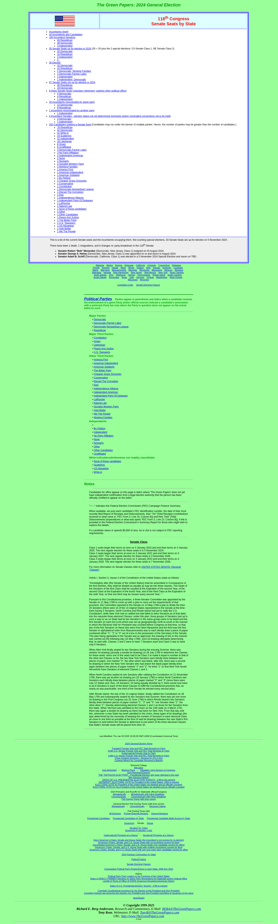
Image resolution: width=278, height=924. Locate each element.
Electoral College (158, 806)
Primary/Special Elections (136, 813)
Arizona (118, 265)
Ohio (111, 275)
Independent (100, 432)
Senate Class (138, 541)
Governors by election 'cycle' (138, 830)
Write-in (98, 472)
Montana (179, 270)
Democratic (100, 319)
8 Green (61, 144)
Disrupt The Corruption (106, 381)
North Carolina (177, 272)
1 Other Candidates (67, 214)
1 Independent (64, 76)
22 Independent (65, 138)
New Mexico (150, 272)
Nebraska (96, 272)
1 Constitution (64, 186)
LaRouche (99, 399)
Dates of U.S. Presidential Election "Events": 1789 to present (138, 886)
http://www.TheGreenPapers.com (142, 916)
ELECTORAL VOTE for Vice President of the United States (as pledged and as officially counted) (139, 787)
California (140, 265)
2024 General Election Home (139, 743)
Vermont (140, 277)
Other (97, 446)
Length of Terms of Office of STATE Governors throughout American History (138, 881)
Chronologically (118, 796)
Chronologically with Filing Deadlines (148, 796)
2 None (61, 158)
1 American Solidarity (68, 175)
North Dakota (100, 275)
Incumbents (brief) (58, 31)
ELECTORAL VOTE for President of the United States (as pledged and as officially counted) (138, 784)
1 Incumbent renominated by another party (71, 110)
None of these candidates (107, 461)
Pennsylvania (143, 275)
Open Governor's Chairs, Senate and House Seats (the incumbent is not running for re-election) (138, 840)
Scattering (99, 465)
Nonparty (99, 443)
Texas (124, 277)
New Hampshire (120, 272)
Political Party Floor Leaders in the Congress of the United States (138, 876)
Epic (96, 385)
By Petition (99, 428)
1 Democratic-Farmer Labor (72, 74)
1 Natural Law (64, 206)
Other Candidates (103, 450)
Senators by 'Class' (139, 828)
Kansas (156, 267)
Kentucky (166, 267)
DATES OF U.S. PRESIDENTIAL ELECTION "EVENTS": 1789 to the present (138, 780)
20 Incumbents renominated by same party (72, 102)
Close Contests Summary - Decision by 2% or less (139, 758)
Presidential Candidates (98, 818)
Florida (96, 267)
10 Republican (64, 54)
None (97, 439)
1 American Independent (70, 172)
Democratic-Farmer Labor (107, 323)
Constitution (100, 337)
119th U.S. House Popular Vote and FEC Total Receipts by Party (138, 755)
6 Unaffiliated (64, 147)
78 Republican (64, 127)
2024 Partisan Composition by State (139, 854)
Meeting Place (128, 770)
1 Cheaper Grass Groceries (72, 180)
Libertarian (99, 345)
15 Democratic (64, 65)
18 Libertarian (64, 141)
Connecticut (164, 265)
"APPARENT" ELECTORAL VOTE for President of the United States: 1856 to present (138, 782)
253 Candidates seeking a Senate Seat (70, 124)
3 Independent (64, 45)
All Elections (115, 813)
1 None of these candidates (71, 209)
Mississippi (157, 270)
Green (97, 341)
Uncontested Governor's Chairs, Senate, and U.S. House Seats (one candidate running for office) (139, 845)
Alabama (100, 265)
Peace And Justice (104, 348)
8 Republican (64, 107)
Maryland (105, 270)
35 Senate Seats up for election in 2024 (70, 48)
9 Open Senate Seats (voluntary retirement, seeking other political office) (87, 90)
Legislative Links (125, 285)
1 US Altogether (65, 225)
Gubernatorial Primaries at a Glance (121, 835)
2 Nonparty (63, 161)
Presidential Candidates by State (128, 818)
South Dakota (99, 277)
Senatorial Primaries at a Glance (158, 835)
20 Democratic (64, 51)
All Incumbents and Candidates (65, 34)
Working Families (103, 417)
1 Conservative (65, 183)
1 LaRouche (63, 203)
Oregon (131, 275)
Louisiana (178, 267)
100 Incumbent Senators (62, 37)
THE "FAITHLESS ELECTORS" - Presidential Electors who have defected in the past (139, 775)
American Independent (106, 363)
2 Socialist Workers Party (70, 164)
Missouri (168, 270)
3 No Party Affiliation (68, 152)
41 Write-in (63, 133)
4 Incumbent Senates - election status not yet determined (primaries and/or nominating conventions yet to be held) (110, 116)
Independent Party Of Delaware (111, 395)
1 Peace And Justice (68, 217)
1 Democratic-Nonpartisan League (75, 189)
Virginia (150, 277)
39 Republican (64, 85)
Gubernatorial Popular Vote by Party (139, 753)
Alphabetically (119, 794)
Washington (161, 277)
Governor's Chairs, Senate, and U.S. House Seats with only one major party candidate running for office (139, 849)
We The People (102, 413)
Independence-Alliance (106, 388)
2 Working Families (67, 166)
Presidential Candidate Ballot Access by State (168, 818)
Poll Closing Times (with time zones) (138, 799)
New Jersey (136, 272)
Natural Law (100, 403)
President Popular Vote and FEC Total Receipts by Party (138, 748)
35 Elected (54, 62)
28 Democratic (64, 88)
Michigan (132, 270)
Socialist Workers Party (106, 406)
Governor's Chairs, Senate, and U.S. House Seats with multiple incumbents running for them (138, 847)
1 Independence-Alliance (70, 197)
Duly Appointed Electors (138, 772)
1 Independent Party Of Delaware (75, 200)
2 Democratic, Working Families (74, 71)
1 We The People (66, 231)
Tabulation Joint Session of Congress (157, 770)
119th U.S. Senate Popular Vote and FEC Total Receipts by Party (139, 751)
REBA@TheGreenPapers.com (181, 909)
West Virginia (176, 277)
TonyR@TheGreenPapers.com (159, 912)
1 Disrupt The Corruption (70, 192)
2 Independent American (70, 155)
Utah (131, 277)
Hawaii (115, 267)
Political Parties (98, 299)
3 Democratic (64, 119)
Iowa (148, 267)
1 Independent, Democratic (71, 79)
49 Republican (64, 40)
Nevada (107, 272)
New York (162, 272)
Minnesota (144, 270)
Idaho (123, 267)
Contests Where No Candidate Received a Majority (138, 760)
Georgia (105, 267)
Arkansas (129, 265)
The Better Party (102, 370)
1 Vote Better (64, 228)
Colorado (151, 265)
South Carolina (175, 275)
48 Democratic (64, 43)
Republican (100, 330)
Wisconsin (133, 279)
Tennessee (114, 277)
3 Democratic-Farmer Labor (72, 149)
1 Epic (60, 194)
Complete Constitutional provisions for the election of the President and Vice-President (138, 890)
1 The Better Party (66, 220)
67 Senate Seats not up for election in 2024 (72, 82)
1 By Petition (63, 178)
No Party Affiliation (104, 435)
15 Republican (64, 68)
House (150, 823)
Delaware (176, 265)
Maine (95, 270)
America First (101, 359)
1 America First (65, 169)
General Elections (159, 813)
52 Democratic (64, 130)
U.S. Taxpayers (102, 352)
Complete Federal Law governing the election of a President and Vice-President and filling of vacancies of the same (138, 893)
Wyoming (144, 279)
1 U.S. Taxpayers (66, 223)
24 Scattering (64, 135)
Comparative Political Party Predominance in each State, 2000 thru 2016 (138, 869)
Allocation (138, 767)
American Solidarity (104, 366)
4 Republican (64, 96)
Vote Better (100, 410)
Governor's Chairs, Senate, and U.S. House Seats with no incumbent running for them (138, 842)
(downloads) (139, 898)
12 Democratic (64, 104)
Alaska (109, 265)
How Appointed (109, 770)
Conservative (101, 377)
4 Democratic (64, 93)
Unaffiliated (100, 453)
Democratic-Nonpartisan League (111, 326)
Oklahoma (121, 275)
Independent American (106, 392)
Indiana (140, 267)
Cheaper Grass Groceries (107, 374)
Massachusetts (119, 270)
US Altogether (101, 468)
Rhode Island (159, 275)
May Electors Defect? (138, 777)
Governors (129, 823)
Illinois (131, 267)
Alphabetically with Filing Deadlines (147, 794)
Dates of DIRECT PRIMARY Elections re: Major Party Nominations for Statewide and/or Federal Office (138, 878)
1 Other (61, 211)
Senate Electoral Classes (148, 285)
